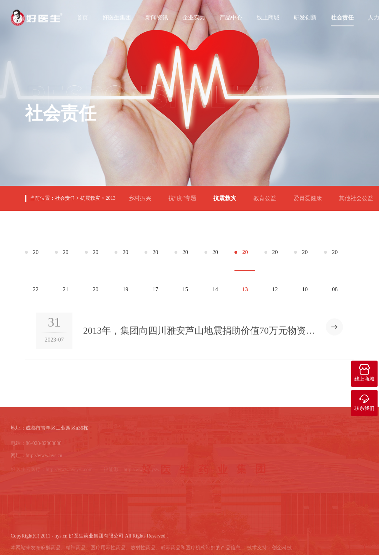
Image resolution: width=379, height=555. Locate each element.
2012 (275, 260)
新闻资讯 (156, 17)
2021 (66, 260)
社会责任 (342, 17)
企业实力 (193, 17)
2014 (215, 260)
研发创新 (305, 17)
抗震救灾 (90, 198)
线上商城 (268, 17)
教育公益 (267, 195)
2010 (305, 260)
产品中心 (230, 17)
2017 (155, 260)
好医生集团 (116, 17)
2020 (95, 260)
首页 (82, 17)
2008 (335, 260)
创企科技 (282, 549)
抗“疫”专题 (185, 195)
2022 (36, 260)
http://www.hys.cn (44, 457)
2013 (111, 198)
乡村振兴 (142, 195)
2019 (125, 260)
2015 (185, 260)
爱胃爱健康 (310, 195)
